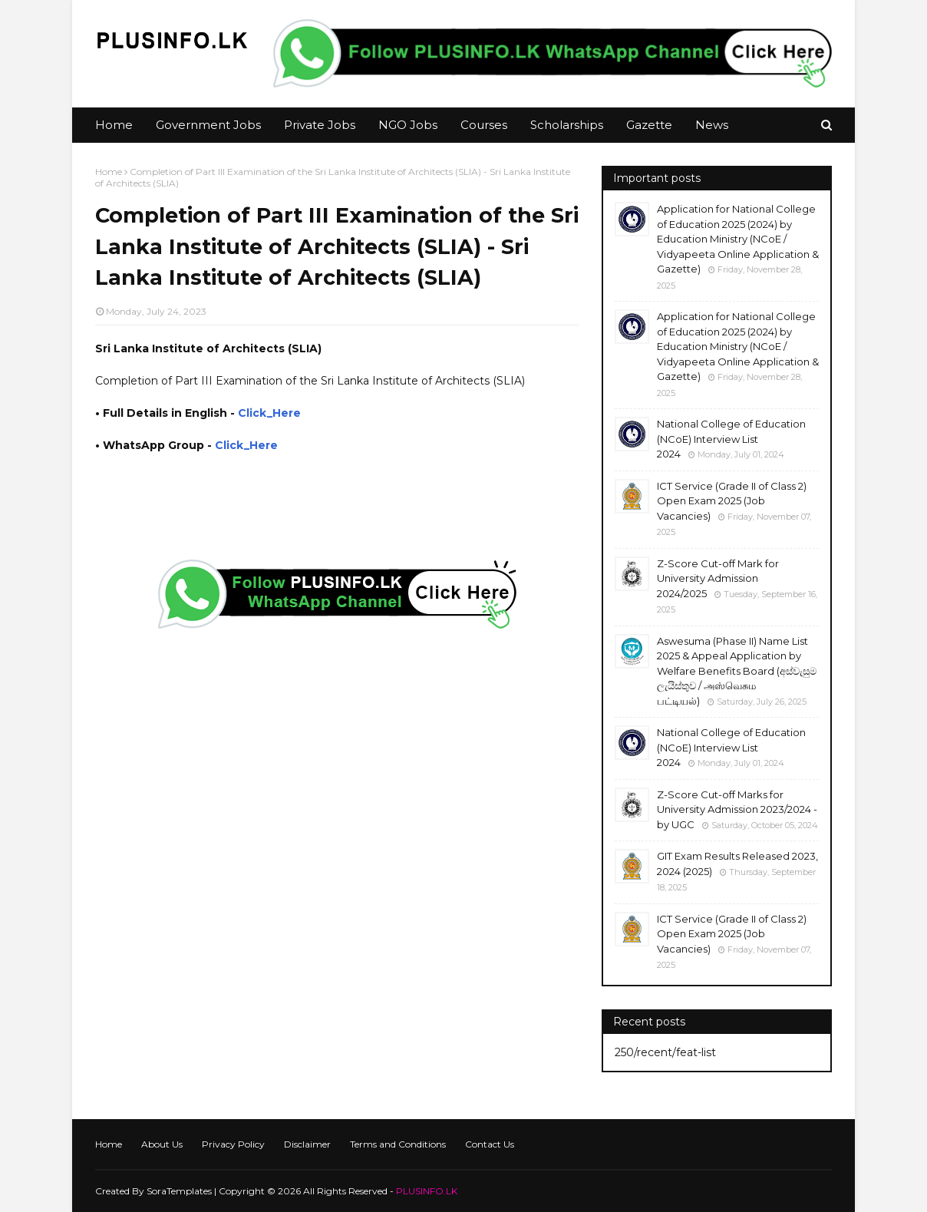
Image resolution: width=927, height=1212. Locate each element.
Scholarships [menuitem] (566, 124)
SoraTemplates (179, 1191)
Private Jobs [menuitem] (319, 124)
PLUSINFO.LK (426, 1191)
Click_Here (269, 413)
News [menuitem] (711, 124)
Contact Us (489, 1144)
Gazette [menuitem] (649, 124)
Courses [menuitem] (483, 124)
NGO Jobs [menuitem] (407, 124)
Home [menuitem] (114, 124)
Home (108, 171)
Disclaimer (307, 1144)
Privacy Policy (233, 1144)
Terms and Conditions (398, 1144)
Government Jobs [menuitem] (208, 124)
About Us (162, 1144)
